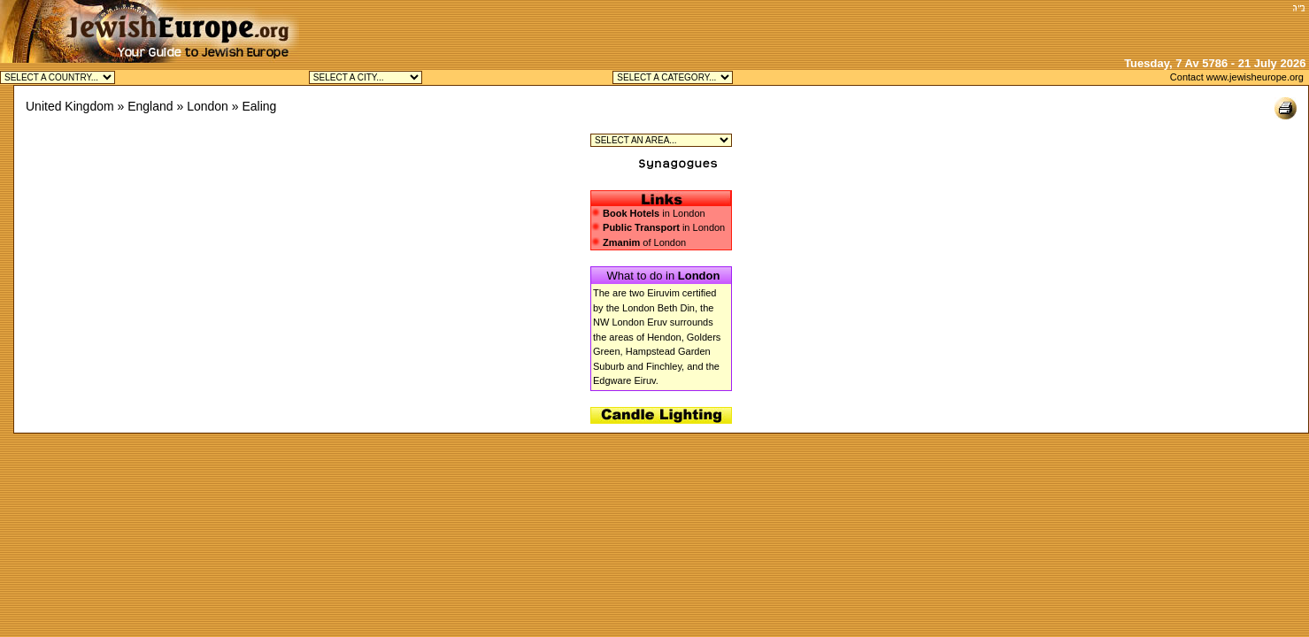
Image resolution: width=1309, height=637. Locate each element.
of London (638, 242)
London (207, 106)
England (150, 106)
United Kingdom (70, 106)
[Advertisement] (1080, 26)
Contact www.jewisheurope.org (1237, 77)
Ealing (259, 106)
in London (654, 213)
